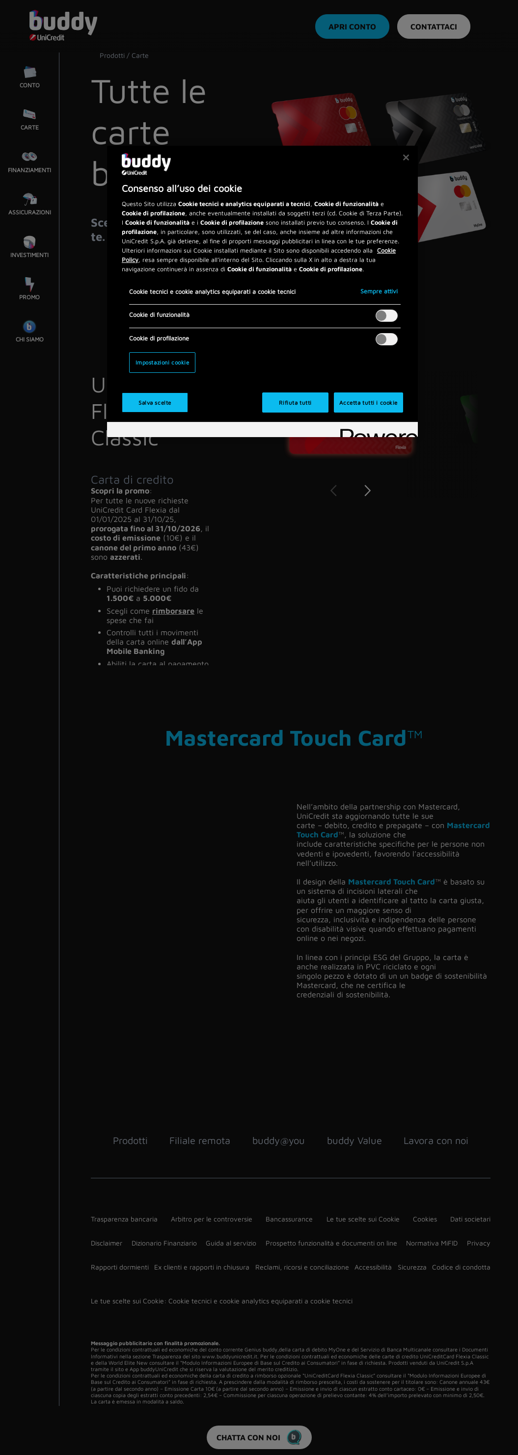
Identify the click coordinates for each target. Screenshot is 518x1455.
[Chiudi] (406, 157)
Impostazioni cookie (163, 362)
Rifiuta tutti (295, 402)
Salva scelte (154, 402)
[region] (262, 292)
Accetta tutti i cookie (368, 402)
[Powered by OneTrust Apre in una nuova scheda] (375, 431)
